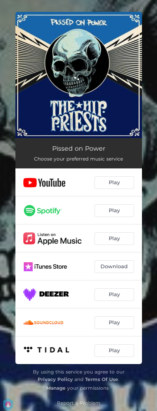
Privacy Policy (55, 379)
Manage (56, 388)
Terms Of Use (101, 379)
